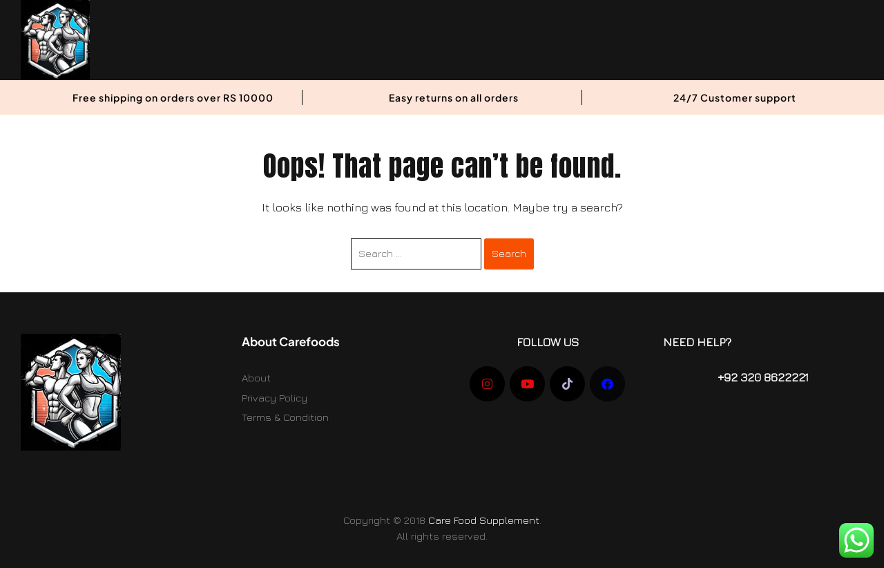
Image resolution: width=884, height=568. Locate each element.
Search (509, 253)
